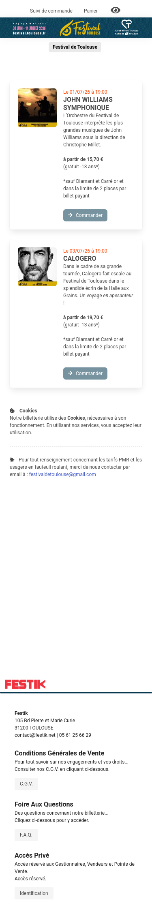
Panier (91, 11)
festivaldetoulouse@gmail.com (62, 474)
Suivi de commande (51, 11)
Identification (34, 893)
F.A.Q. (26, 835)
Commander (85, 215)
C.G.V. (26, 784)
